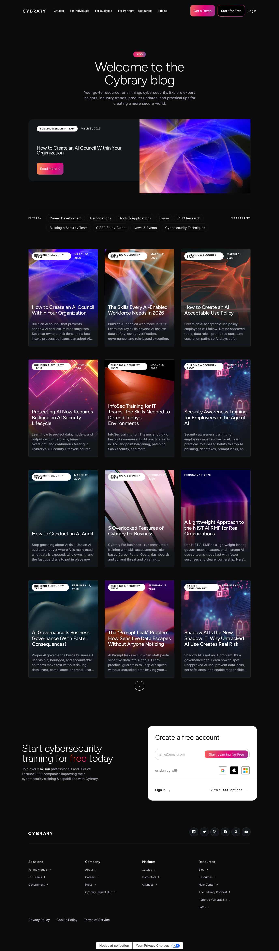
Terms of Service (97, 920)
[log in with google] (223, 770)
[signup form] (202, 754)
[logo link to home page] (40, 833)
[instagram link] (214, 831)
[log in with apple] (234, 770)
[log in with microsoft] (245, 770)
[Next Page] (139, 686)
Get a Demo (203, 11)
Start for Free (231, 11)
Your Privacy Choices (152, 945)
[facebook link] (225, 831)
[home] (34, 10)
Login (252, 11)
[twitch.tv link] (235, 831)
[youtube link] (246, 831)
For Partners (126, 10)
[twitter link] (204, 831)
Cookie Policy (66, 920)
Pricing (162, 10)
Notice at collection (114, 945)
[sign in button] (165, 790)
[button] (60, 11)
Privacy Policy (39, 920)
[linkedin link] (193, 831)
